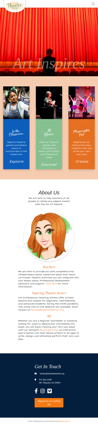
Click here (51, 283)
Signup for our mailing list (49, 403)
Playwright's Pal (49, 330)
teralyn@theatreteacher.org (47, 310)
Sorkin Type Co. (65, 421)
